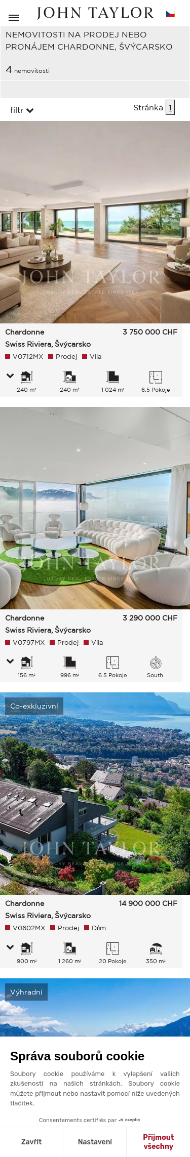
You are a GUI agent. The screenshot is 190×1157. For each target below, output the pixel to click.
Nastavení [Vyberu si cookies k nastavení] (95, 1142)
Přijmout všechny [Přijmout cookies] (158, 1142)
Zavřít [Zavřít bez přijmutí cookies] (31, 1142)
